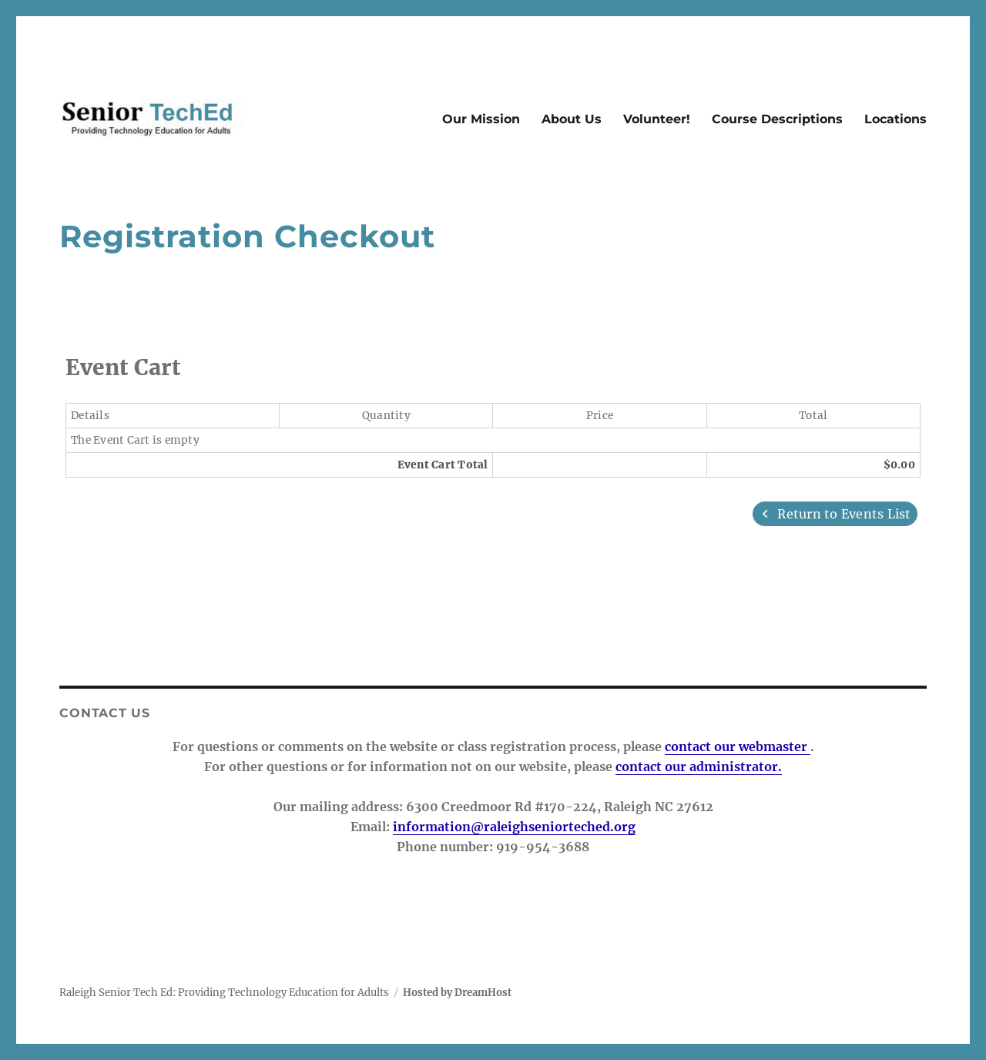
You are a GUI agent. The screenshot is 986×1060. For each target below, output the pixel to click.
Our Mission (481, 119)
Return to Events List (835, 514)
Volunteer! (656, 119)
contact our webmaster (737, 746)
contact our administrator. (698, 766)
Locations (895, 119)
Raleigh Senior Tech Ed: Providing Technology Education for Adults (224, 992)
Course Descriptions (777, 119)
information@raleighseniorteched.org (514, 826)
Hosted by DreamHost (457, 992)
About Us (572, 119)
